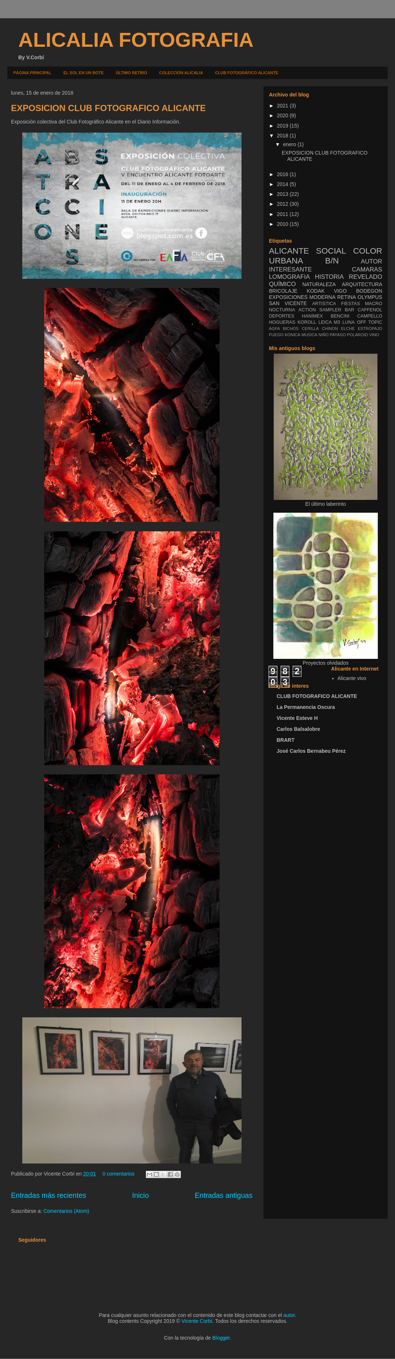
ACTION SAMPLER (320, 309)
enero (290, 144)
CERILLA (310, 328)
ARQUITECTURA (362, 284)
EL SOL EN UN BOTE (83, 73)
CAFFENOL (370, 309)
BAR (349, 309)
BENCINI (340, 316)
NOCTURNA (282, 309)
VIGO (340, 291)
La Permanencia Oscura (306, 707)
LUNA (348, 322)
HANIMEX (312, 316)
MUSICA (309, 335)
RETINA (346, 297)
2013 (283, 194)
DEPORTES (281, 316)
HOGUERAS (282, 322)
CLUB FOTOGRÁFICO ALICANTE (246, 73)
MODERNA (322, 297)
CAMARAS (367, 269)
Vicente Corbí (197, 1321)
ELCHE (347, 328)
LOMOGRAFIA (289, 276)
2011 (283, 214)
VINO (374, 335)
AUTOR (371, 261)
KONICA (292, 335)
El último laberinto (325, 504)
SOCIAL (331, 250)
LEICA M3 (329, 322)
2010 (283, 224)
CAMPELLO (369, 316)
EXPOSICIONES (288, 297)
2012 (283, 204)
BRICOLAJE (283, 291)
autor (289, 1315)
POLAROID (357, 335)
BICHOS (291, 328)
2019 (283, 126)
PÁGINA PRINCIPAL (33, 73)
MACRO (373, 303)
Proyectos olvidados (325, 663)
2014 (283, 184)
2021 (283, 106)
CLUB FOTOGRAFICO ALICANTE (317, 696)
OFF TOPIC (369, 322)
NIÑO (324, 335)
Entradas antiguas (223, 1195)
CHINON (330, 328)
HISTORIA (329, 276)
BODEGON (369, 291)
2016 (283, 174)
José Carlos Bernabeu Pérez (311, 751)
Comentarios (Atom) (66, 1211)
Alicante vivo (352, 678)
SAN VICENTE (288, 303)
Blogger (220, 1338)
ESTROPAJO (370, 328)
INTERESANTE (290, 269)
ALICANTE (289, 250)
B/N (332, 260)
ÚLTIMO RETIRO (131, 73)
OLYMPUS (370, 297)
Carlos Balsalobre (298, 729)
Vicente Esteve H (297, 718)
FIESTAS (350, 303)
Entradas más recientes (48, 1195)
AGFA (274, 328)
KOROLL (306, 322)
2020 (283, 115)
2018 (283, 135)
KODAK (315, 291)
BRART (286, 740)
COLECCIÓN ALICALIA (181, 73)
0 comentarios (118, 1174)
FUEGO (276, 335)
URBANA (286, 260)
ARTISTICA (324, 303)
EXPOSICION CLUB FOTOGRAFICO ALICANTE (108, 108)
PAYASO (338, 335)
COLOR (367, 250)
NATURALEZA (319, 284)
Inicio (140, 1195)
